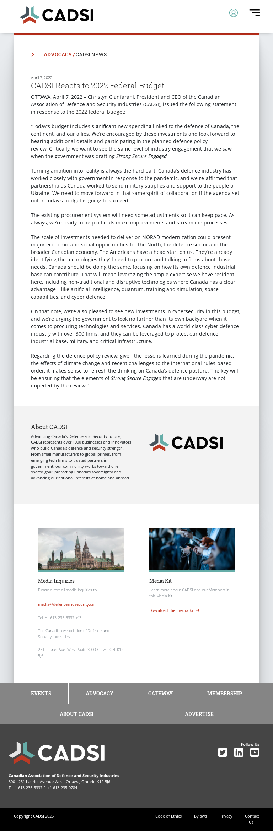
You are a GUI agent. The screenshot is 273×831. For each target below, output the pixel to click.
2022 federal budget (100, 111)
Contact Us (252, 819)
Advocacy (99, 693)
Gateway (160, 693)
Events (41, 693)
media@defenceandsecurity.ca (66, 604)
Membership (224, 693)
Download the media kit (174, 610)
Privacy (225, 816)
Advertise (199, 714)
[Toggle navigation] (233, 13)
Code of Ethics (168, 816)
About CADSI (76, 714)
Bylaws (200, 816)
